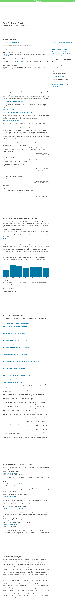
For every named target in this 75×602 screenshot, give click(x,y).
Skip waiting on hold (19, 49)
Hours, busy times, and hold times (60, 51)
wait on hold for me (27, 286)
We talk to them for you (8, 49)
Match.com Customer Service (58, 82)
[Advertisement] (26, 80)
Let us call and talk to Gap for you (14, 101)
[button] (74, 1)
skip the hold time (14, 69)
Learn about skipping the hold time (11, 120)
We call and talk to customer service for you (62, 44)
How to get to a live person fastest (60, 49)
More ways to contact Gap (58, 55)
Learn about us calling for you (9, 109)
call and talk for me (17, 286)
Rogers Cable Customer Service (59, 86)
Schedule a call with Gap (8, 238)
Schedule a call (29, 49)
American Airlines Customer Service (60, 84)
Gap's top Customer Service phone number (62, 42)
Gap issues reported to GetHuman (11, 442)
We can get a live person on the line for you (18, 112)
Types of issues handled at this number (61, 53)
